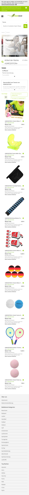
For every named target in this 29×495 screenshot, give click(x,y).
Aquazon (4, 467)
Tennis (8, 32)
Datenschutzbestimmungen (8, 4)
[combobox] (14, 22)
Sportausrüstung (6, 457)
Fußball (3, 422)
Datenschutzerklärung (7, 403)
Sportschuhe (5, 445)
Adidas (3, 473)
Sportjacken (5, 436)
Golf (3, 428)
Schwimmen (5, 430)
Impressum (4, 400)
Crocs (3, 487)
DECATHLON (5, 454)
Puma (3, 478)
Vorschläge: (5, 93)
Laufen (3, 416)
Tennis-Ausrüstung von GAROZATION (17, 94)
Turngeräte (4, 439)
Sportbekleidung (6, 451)
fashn (3, 490)
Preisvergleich (5, 442)
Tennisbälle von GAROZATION (18, 98)
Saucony (4, 476)
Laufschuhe (5, 433)
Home (3, 32)
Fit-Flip (3, 448)
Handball (4, 419)
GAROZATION (10, 123)
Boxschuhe (4, 410)
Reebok (3, 484)
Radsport (4, 413)
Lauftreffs (4, 459)
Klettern (4, 425)
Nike (3, 481)
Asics (3, 470)
